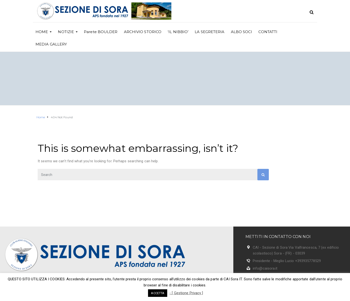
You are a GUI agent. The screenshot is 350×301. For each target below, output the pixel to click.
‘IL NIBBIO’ (178, 31)
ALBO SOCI (241, 31)
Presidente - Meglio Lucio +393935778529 (287, 261)
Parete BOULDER (100, 31)
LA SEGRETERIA (209, 31)
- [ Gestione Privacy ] (186, 293)
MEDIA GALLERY (51, 44)
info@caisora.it (265, 268)
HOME (41, 31)
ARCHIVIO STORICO (143, 31)
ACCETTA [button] (157, 293)
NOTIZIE (66, 31)
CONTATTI (267, 31)
